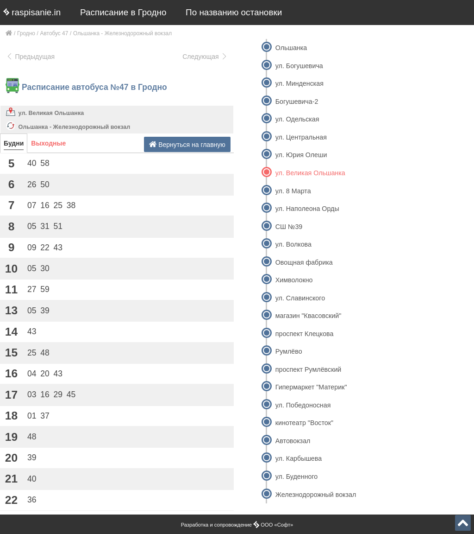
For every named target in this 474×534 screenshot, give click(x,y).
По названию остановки (234, 12)
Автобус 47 (54, 33)
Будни (14, 143)
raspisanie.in (32, 12)
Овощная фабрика (304, 262)
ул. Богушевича (299, 66)
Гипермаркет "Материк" (311, 387)
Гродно (26, 33)
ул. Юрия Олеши (301, 155)
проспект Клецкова (304, 333)
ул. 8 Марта (293, 191)
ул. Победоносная (303, 405)
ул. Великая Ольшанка (51, 113)
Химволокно (294, 280)
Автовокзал (293, 441)
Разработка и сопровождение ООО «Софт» (237, 525)
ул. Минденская (299, 83)
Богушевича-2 (296, 101)
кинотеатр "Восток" (304, 422)
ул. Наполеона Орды (307, 208)
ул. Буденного (296, 476)
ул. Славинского (300, 298)
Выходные (48, 143)
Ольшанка (291, 47)
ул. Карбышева (298, 458)
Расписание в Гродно (123, 12)
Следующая (205, 56)
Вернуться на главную (187, 144)
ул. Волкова (293, 244)
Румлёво (288, 351)
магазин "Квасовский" (308, 315)
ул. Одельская (297, 119)
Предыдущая (30, 56)
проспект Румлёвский (308, 369)
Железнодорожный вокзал (315, 494)
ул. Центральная (301, 137)
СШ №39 (289, 226)
